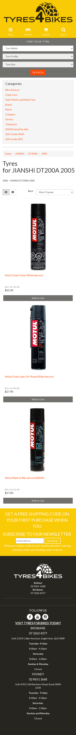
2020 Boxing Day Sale (16, 129)
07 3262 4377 (38, 593)
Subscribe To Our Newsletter (37, 533)
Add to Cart (38, 298)
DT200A (32, 153)
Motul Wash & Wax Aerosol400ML (25, 477)
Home (8, 153)
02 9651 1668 (38, 586)
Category (10, 114)
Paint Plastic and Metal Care (20, 99)
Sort (30, 190)
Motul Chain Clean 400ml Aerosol (24, 275)
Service (9, 119)
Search (38, 72)
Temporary (11, 124)
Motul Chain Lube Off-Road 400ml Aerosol (29, 376)
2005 (44, 153)
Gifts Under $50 (14, 139)
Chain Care (11, 94)
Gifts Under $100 (14, 134)
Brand (8, 104)
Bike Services (12, 89)
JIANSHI (19, 153)
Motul (8, 109)
